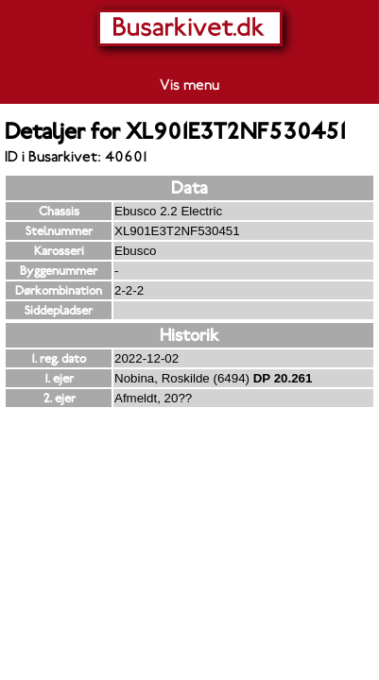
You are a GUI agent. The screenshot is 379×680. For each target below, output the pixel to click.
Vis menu (189, 85)
